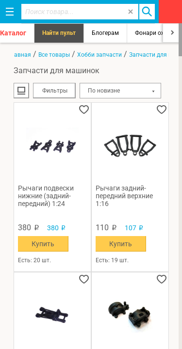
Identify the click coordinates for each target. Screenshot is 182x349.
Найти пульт (59, 33)
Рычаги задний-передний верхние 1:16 (124, 195)
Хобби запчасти (99, 54)
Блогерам (105, 33)
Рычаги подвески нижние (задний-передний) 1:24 (46, 195)
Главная (19, 54)
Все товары (54, 54)
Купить (43, 244)
